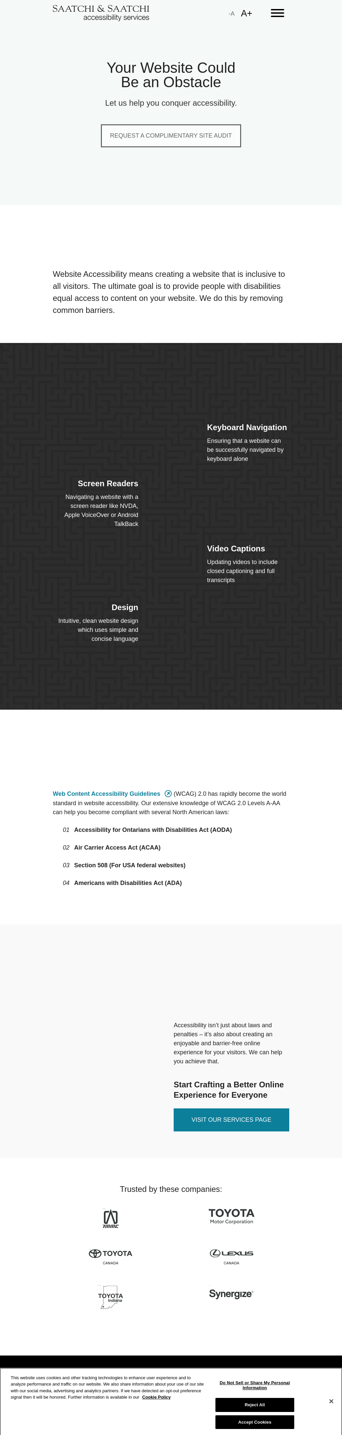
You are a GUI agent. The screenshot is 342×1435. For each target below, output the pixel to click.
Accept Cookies (254, 1426)
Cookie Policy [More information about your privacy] (156, 1402)
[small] (231, 13)
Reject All (255, 1409)
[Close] (331, 1406)
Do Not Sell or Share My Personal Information (255, 1390)
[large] (246, 13)
